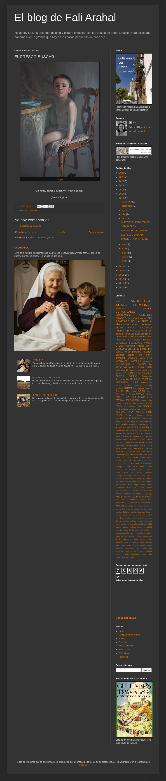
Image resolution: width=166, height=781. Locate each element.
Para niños (123, 653)
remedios (129, 548)
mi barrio (134, 539)
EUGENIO (132, 358)
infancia (119, 530)
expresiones (146, 382)
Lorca (125, 491)
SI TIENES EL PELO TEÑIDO (135, 222)
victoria (143, 554)
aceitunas (147, 418)
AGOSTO (120, 376)
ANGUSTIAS (138, 461)
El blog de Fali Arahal (65, 17)
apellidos (133, 439)
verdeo (139, 424)
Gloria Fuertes (146, 485)
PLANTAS (138, 433)
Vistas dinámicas (126, 645)
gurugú (125, 527)
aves (150, 509)
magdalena (140, 533)
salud (135, 324)
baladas (126, 512)
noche (149, 539)
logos (134, 421)
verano (142, 318)
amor (118, 421)
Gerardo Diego (134, 415)
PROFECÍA (147, 379)
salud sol (128, 551)
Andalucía (147, 424)
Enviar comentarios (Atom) (40, 237)
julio (124, 214)
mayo (125, 244)
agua (118, 370)
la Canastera (134, 530)
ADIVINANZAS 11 (123, 461)
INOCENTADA (145, 430)
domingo (140, 521)
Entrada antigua (96, 232)
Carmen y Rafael (123, 476)
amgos (118, 439)
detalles (142, 442)
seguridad (148, 551)
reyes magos (141, 548)
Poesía (121, 638)
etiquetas (119, 524)
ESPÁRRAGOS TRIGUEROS (46, 377)
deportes (119, 521)
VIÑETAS (136, 436)
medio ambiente (141, 536)
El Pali (135, 430)
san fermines (138, 551)
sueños (131, 336)
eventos (126, 524)
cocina (131, 355)
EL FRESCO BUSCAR (132, 235)
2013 (122, 275)
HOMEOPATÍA (132, 488)
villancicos (120, 557)
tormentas (135, 554)
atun (145, 509)
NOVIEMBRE (135, 418)
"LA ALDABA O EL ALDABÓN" (137, 373)
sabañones (120, 551)
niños (127, 352)
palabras (134, 542)
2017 (122, 194)
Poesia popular (134, 308)
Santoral (120, 355)
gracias (118, 527)
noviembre (127, 202)
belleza (142, 439)
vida (150, 554)
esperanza (148, 521)
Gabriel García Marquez (129, 485)
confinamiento (138, 518)
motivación (142, 421)
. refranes (146, 324)
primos (135, 545)
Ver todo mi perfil (137, 131)
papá (149, 421)
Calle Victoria (136, 473)
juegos (125, 530)
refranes (33, 210)
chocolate (119, 518)
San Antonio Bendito (138, 349)
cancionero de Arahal (142, 515)
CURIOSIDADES (125, 311)
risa (150, 548)
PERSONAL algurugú (142, 494)
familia (132, 524)
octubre (127, 385)
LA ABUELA (21, 247)
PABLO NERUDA (123, 494)
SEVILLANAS (122, 361)
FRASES (121, 318)
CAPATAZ (119, 470)
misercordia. (121, 448)
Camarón (148, 473)
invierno (140, 346)
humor (118, 385)
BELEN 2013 (131, 467)
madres (132, 533)
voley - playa (129, 557)
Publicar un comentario (30, 226)
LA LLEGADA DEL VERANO (134, 230)
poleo (129, 545)
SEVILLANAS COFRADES (140, 503)
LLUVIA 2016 (130, 367)
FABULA (139, 412)
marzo (125, 253)
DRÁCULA (120, 479)
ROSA (141, 497)
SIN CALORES (128, 226)
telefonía (125, 554)
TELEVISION (135, 361)
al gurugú (147, 436)
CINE (131, 412)
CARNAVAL (121, 412)
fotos (144, 524)
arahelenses (141, 336)
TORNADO (120, 506)
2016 (122, 198)
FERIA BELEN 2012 (128, 482)
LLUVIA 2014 (129, 397)
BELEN (119, 327)
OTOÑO (120, 346)
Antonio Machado (123, 427)
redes (132, 451)
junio (27, 210)
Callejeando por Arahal (129, 634)
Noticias (148, 343)
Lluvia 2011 (121, 349)
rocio (118, 424)
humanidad (147, 527)
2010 (122, 287)
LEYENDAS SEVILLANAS (129, 343)
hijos (136, 445)
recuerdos (119, 548)
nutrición (132, 318)
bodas (123, 421)
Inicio (62, 232)
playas (127, 451)
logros (149, 355)
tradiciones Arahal (128, 424)
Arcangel (119, 467)
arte (141, 509)
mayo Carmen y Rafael (125, 536)
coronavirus (128, 442)
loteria (142, 445)
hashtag (133, 527)
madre (126, 533)
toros (145, 454)
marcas (119, 373)
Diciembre (120, 394)
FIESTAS (140, 394)
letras (135, 403)
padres (127, 542)
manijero (148, 533)
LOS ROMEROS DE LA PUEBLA (134, 320)
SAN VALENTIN (123, 436)
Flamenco (123, 657)
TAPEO (135, 382)
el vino (149, 442)
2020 (122, 181)
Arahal (149, 403)
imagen (60, 180)
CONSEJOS (144, 315)
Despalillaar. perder (132, 479)
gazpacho (142, 370)
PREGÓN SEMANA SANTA (127, 497)
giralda (149, 524)
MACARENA (121, 418)
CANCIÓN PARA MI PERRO (134, 239)
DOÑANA (147, 427)
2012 (122, 279)
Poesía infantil (145, 367)
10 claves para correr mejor (137, 458)
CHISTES (147, 331)
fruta (129, 403)
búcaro (149, 512)
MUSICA (147, 339)
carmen (119, 442)
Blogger (82, 765)
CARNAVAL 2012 (134, 470)
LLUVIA (148, 415)
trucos (149, 346)
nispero (142, 539)
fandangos (120, 445)
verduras (119, 388)
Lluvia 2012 (146, 358)
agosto (125, 210)
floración (138, 524)
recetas (148, 385)
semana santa (123, 334)
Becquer (132, 406)
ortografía (119, 542)
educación (147, 361)
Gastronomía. (123, 315)
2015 (122, 266)
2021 (122, 177)
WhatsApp (129, 506)
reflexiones (140, 451)
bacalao (119, 512)
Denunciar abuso (126, 617)
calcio (149, 439)
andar (125, 439)
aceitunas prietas (132, 509)
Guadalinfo (120, 488)
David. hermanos (123, 430)
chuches (128, 518)
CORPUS (133, 376)
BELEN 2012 (122, 406)
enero (125, 261)
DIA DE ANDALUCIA (142, 476)
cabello (118, 515)
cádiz (136, 442)
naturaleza (138, 448)
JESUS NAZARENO (125, 433)
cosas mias (146, 400)
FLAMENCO (146, 327)
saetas (139, 454)
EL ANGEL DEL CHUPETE (45, 395)
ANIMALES (129, 388)
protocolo (136, 352)
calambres (127, 515)
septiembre (127, 206)
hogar (139, 527)
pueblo (142, 545)
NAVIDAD (131, 327)
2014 (122, 270)
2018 (122, 189)
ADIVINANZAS (133, 331)
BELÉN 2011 (145, 391)
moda (130, 448)
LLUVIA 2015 (145, 397)
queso (149, 545)
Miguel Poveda (146, 491)
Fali (134, 122)
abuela (140, 506)
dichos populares (129, 521)
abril (124, 248)
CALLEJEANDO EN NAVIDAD (131, 364)
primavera (120, 358)
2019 (122, 185)
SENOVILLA (120, 503)
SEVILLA (120, 400)
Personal (122, 642)
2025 (122, 173)
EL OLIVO (130, 394)
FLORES (147, 352)
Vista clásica (124, 649)
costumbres (121, 403)
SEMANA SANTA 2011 (141, 500)
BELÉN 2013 (137, 427)
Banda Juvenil (145, 467)
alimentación (123, 324)
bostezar (141, 512)
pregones (138, 385)
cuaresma (130, 346)
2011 (122, 283)
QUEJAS (148, 433)
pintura (141, 542)
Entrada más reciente (25, 232)
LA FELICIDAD (133, 379)
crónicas (148, 518)
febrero (125, 257)
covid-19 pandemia (129, 370)
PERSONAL (142, 305)
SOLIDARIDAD (132, 400)
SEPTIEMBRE (122, 382)
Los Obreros (133, 491)
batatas (134, 512)
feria (125, 336)
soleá (118, 554)
